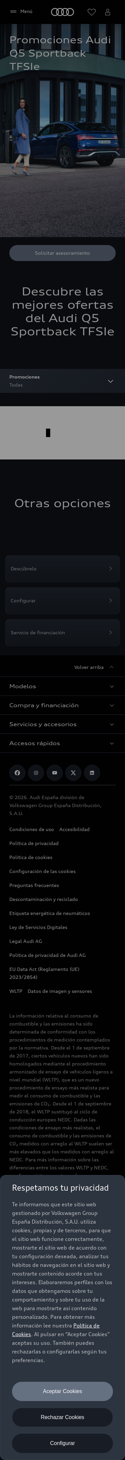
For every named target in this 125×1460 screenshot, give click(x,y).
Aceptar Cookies (62, 1391)
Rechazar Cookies (62, 1417)
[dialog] (62, 1317)
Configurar (62, 1443)
